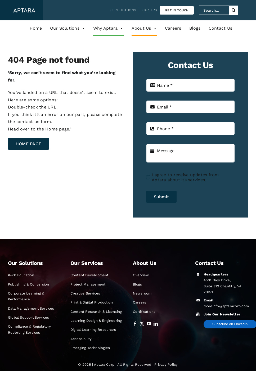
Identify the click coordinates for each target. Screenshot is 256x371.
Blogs (195, 28)
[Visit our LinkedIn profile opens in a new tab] (156, 323)
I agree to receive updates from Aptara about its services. (185, 177)
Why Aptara (108, 28)
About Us (144, 28)
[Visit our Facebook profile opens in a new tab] (135, 323)
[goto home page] (28, 144)
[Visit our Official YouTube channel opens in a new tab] (149, 323)
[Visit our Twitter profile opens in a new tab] (142, 323)
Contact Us (220, 28)
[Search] (233, 10)
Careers (173, 28)
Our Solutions (67, 28)
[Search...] (214, 10)
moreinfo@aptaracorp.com (226, 306)
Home (36, 28)
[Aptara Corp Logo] (24, 10)
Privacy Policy (166, 365)
